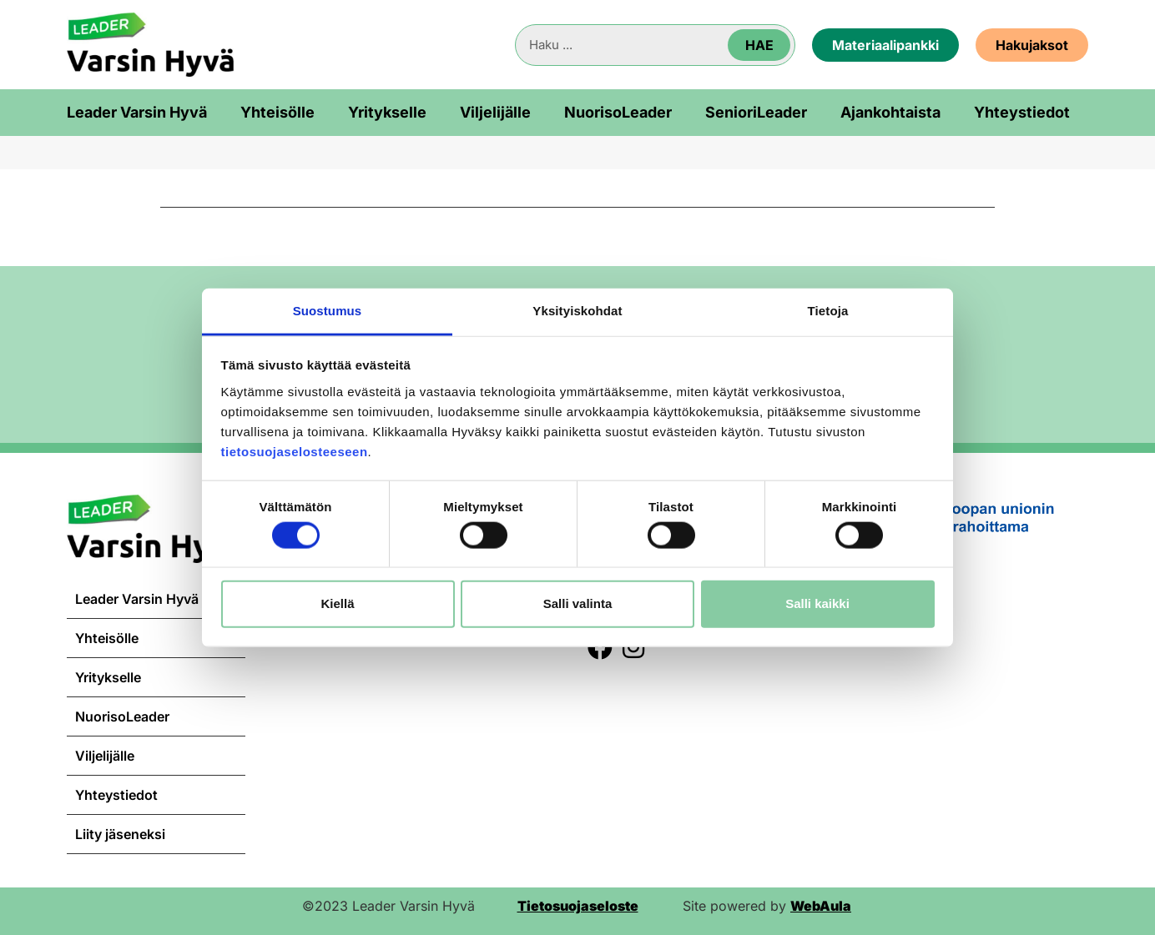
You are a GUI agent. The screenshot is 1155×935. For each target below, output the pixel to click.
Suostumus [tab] (327, 310)
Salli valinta (578, 603)
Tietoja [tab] (828, 310)
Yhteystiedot (1022, 112)
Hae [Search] (759, 45)
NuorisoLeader (618, 112)
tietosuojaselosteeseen (294, 451)
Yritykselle (387, 112)
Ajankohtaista (890, 112)
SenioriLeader (756, 112)
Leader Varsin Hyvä (137, 112)
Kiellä (337, 603)
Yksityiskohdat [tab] (577, 310)
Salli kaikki (817, 603)
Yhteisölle (277, 112)
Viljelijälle (495, 112)
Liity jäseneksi (120, 834)
